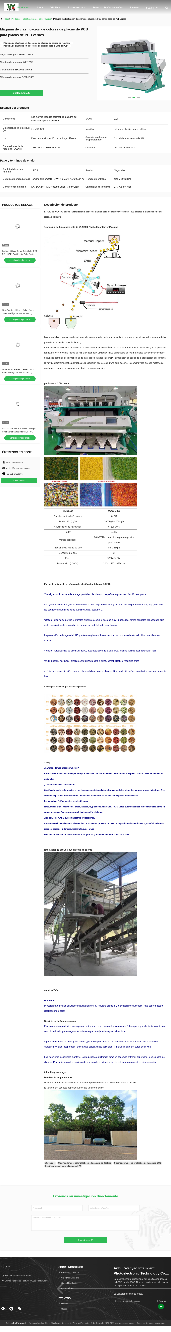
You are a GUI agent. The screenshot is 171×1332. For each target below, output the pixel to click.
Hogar (7, 7)
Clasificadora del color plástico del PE (63, 1166)
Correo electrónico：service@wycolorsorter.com (25, 1281)
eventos (134, 7)
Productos (23, 7)
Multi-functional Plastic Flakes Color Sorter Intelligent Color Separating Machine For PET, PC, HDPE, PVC (18, 313)
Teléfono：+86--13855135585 (16, 1275)
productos (15, 19)
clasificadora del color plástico (37, 19)
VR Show (55, 7)
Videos (40, 7)
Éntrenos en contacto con (107, 7)
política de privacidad (16, 1323)
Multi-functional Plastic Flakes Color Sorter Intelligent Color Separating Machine (18, 372)
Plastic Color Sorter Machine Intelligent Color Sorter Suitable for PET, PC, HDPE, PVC (19, 431)
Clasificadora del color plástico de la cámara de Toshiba (84, 1163)
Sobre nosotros (77, 7)
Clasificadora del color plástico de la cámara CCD (137, 1163)
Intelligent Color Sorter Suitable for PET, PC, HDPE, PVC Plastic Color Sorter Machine (19, 254)
